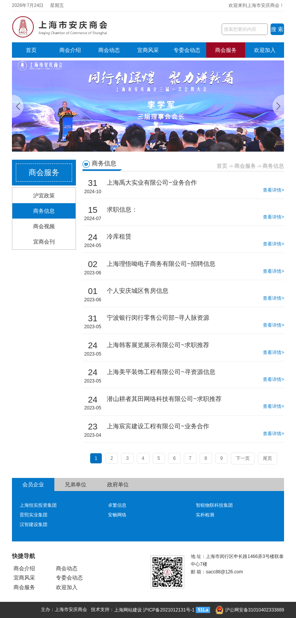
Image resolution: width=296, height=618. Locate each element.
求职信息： (122, 209)
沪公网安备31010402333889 (249, 610)
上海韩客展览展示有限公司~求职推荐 (158, 345)
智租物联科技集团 (214, 505)
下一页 (243, 458)
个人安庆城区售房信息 (137, 290)
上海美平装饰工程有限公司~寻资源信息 (161, 372)
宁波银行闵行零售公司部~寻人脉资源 (158, 317)
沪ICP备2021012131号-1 (168, 610)
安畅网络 (117, 515)
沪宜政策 (44, 195)
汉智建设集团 (33, 524)
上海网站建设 (128, 610)
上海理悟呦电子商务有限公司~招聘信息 (161, 264)
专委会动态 (186, 50)
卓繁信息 (117, 505)
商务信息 (44, 211)
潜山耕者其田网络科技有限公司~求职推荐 (164, 399)
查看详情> (273, 190)
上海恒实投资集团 (38, 505)
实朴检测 (205, 515)
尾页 (267, 458)
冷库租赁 (119, 236)
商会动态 (109, 50)
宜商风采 (148, 50)
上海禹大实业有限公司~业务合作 (152, 182)
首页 (31, 50)
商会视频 (44, 226)
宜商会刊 (44, 242)
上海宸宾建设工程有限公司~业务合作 (158, 426)
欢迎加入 (265, 50)
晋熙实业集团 (33, 515)
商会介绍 (70, 50)
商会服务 (226, 50)
